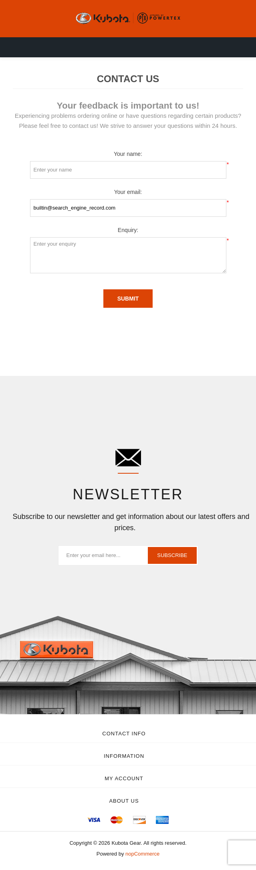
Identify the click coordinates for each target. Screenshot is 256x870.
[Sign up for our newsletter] (128, 555)
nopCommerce (142, 854)
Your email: (128, 192)
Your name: (128, 154)
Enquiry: (128, 230)
